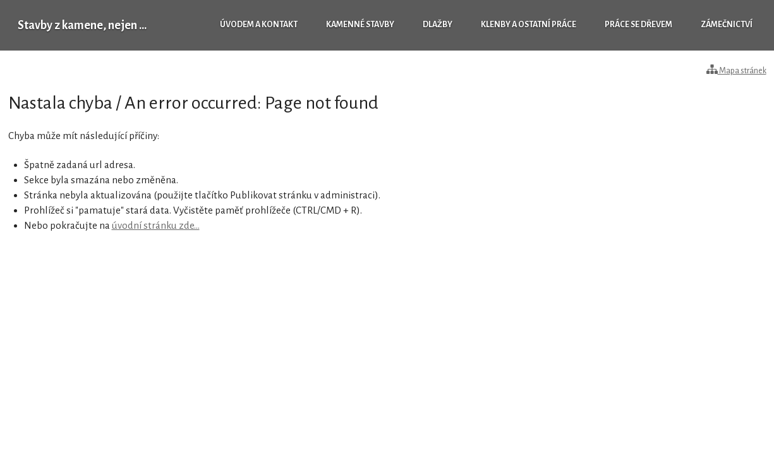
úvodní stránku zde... (156, 225)
